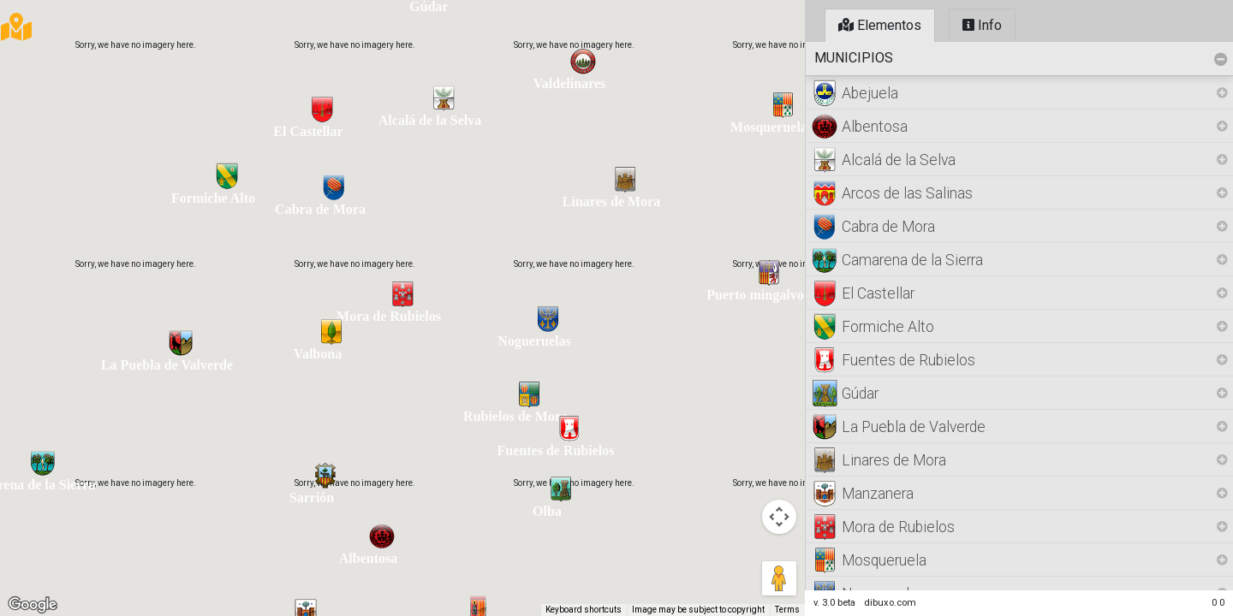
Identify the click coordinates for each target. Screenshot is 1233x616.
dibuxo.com (890, 602)
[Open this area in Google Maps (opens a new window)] (32, 605)
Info (982, 25)
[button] (43, 463)
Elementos (879, 25)
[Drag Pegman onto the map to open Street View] (779, 578)
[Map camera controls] (779, 517)
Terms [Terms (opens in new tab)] (787, 609)
